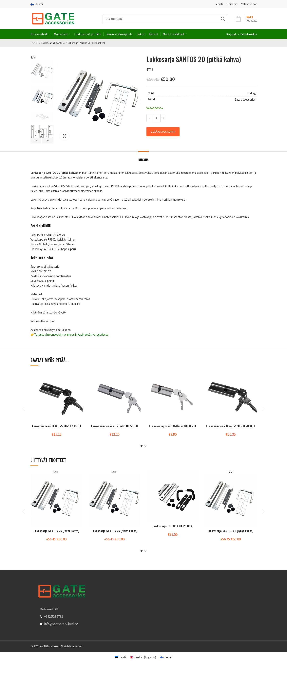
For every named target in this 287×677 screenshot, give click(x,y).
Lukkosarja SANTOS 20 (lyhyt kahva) (230, 530)
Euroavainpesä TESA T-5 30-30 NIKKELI (56, 425)
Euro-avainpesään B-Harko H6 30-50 (172, 425)
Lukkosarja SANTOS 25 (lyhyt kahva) (56, 530)
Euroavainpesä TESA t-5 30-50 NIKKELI (230, 425)
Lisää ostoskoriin (163, 131)
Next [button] (47, 141)
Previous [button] (36, 141)
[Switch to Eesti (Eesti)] (120, 657)
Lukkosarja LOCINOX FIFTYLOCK (173, 525)
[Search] (165, 18)
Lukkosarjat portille (51, 43)
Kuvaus (143, 160)
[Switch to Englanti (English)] (143, 657)
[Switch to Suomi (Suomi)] (166, 657)
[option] (42, 71)
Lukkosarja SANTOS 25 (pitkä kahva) (114, 530)
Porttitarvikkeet (50, 646)
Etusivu (34, 43)
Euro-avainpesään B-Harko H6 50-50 (114, 425)
